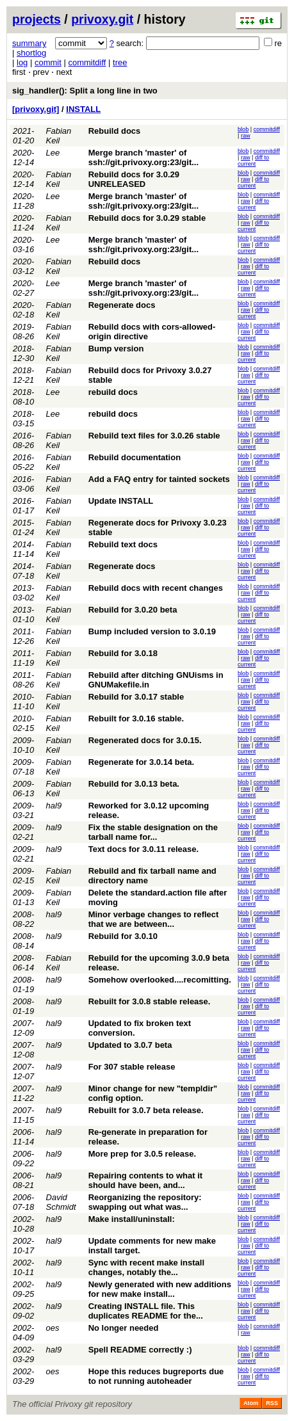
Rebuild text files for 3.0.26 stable (154, 435)
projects (36, 19)
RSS (272, 1403)
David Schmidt (61, 1202)
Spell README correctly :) (140, 1349)
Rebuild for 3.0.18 (123, 653)
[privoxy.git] (35, 109)
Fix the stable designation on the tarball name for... (153, 832)
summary (29, 43)
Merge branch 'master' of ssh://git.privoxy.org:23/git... (143, 157)
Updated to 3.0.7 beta (130, 1045)
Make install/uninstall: (131, 1219)
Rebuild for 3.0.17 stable (136, 697)
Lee (53, 152)
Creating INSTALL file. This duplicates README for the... (145, 1311)
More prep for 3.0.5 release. (142, 1154)
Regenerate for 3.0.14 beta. (141, 762)
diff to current (253, 160)
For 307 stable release (132, 1067)
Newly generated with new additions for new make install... (159, 1289)
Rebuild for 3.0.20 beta (132, 609)
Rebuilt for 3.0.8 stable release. (149, 1001)
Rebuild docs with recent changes (155, 588)
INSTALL (83, 109)
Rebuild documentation (134, 457)
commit (48, 62)
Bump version (116, 348)
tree (120, 62)
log (22, 62)
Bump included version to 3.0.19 (152, 631)
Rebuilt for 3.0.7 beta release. (146, 1110)
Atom (250, 1403)
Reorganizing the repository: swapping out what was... (145, 1202)
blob (243, 129)
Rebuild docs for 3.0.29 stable (147, 218)
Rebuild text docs (123, 544)
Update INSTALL (121, 501)
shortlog (31, 53)
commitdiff (87, 62)
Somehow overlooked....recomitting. (159, 979)
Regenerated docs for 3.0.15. (145, 740)
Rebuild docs (114, 131)
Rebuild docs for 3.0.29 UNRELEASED (133, 179)
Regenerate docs (122, 305)
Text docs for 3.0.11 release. (143, 849)
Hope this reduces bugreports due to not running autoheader (156, 1376)
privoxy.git (102, 19)
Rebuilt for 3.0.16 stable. (136, 718)
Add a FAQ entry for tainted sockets (159, 479)
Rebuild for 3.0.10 (123, 936)
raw (245, 135)
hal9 (54, 805)
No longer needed (123, 1328)
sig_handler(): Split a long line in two (85, 90)
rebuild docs (113, 392)
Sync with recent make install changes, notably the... (146, 1267)
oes (53, 1328)
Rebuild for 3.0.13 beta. (133, 784)
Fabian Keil (59, 135)
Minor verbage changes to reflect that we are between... (153, 919)
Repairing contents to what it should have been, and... (145, 1180)
